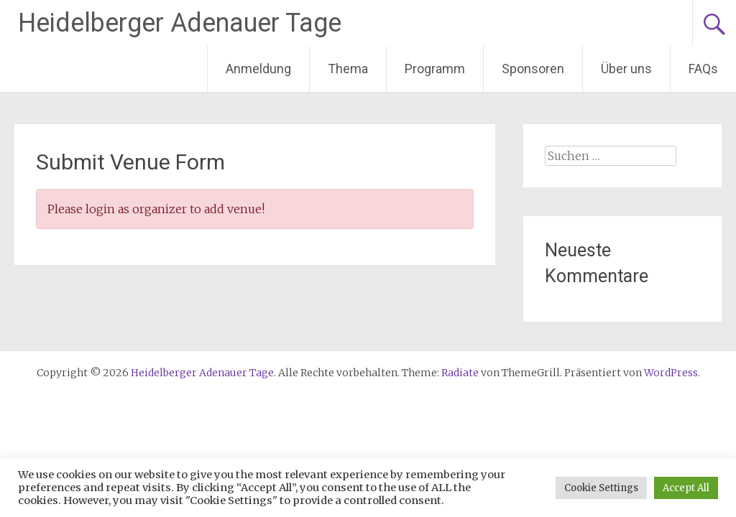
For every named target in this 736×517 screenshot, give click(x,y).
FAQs (703, 68)
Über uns (626, 68)
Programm (435, 68)
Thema (348, 68)
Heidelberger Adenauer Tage (179, 23)
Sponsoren (533, 68)
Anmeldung (258, 68)
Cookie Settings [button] (601, 488)
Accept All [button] (686, 488)
